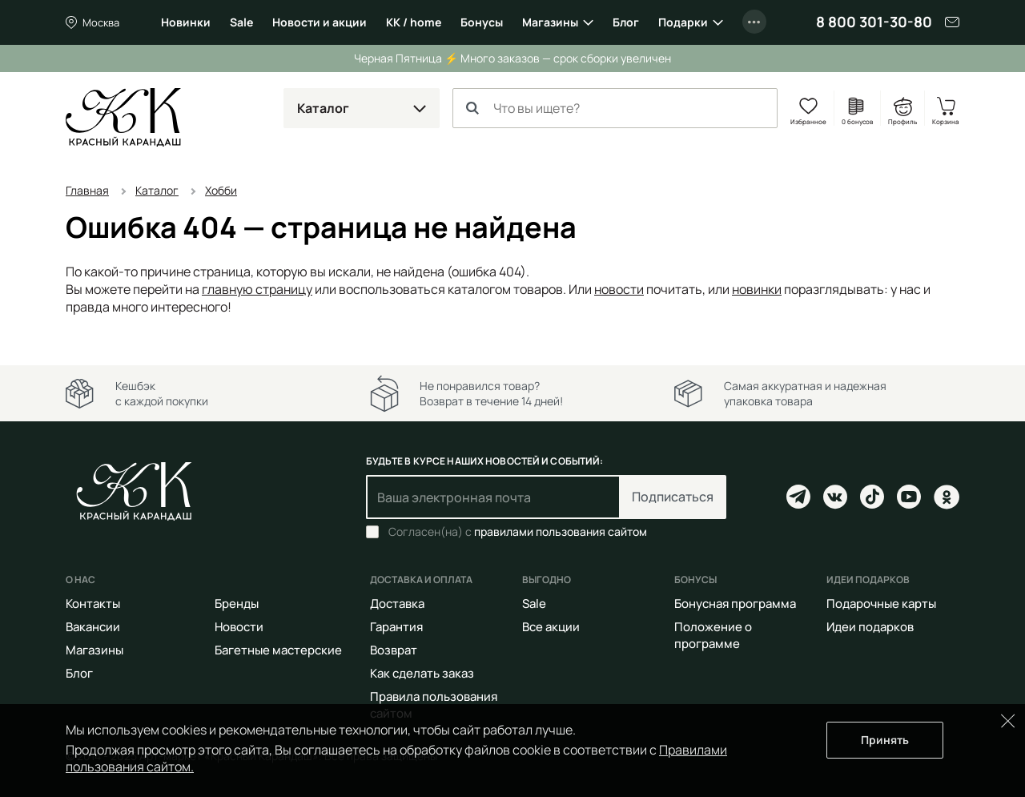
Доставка (397, 603)
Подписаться (672, 496)
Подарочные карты (881, 603)
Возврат (393, 650)
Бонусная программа (735, 603)
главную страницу (257, 289)
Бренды (237, 603)
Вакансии (93, 626)
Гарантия (396, 626)
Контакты (93, 603)
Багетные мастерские (278, 650)
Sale (241, 22)
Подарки (683, 22)
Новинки (186, 22)
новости (619, 289)
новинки (757, 289)
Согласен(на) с (517, 531)
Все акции (551, 626)
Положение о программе (713, 635)
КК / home (413, 22)
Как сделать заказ (422, 673)
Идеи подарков (870, 626)
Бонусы (481, 22)
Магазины (550, 22)
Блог (626, 22)
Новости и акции (319, 22)
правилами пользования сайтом (560, 531)
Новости (239, 626)
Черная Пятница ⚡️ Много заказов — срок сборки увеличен (512, 58)
